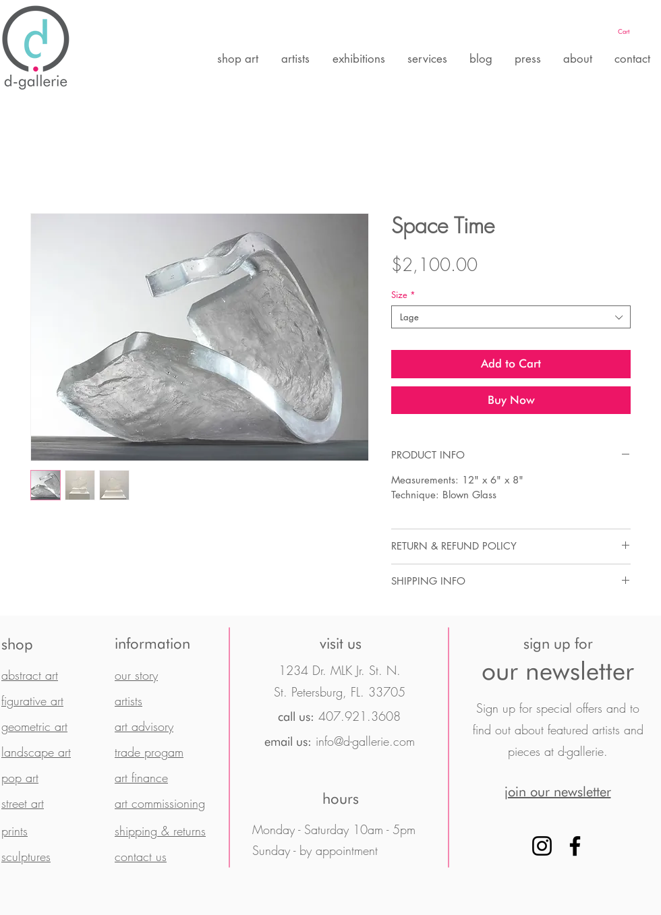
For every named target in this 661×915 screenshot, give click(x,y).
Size (403, 294)
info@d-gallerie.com (365, 741)
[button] (637, 31)
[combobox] (511, 316)
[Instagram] (542, 846)
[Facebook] (575, 846)
